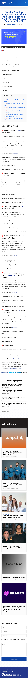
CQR (21, 206)
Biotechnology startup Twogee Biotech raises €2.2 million (13, 397)
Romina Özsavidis (11, 24)
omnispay (12, 275)
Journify (18, 173)
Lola (18, 310)
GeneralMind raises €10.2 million (11, 410)
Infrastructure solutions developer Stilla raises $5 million (13, 404)
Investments (6, 482)
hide (10, 95)
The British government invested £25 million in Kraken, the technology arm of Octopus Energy (14, 609)
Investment (15, 153)
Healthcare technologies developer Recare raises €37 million (11, 391)
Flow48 (18, 130)
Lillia (22, 236)
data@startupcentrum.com (14, 368)
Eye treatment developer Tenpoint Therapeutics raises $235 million (11, 384)
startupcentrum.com (18, 359)
